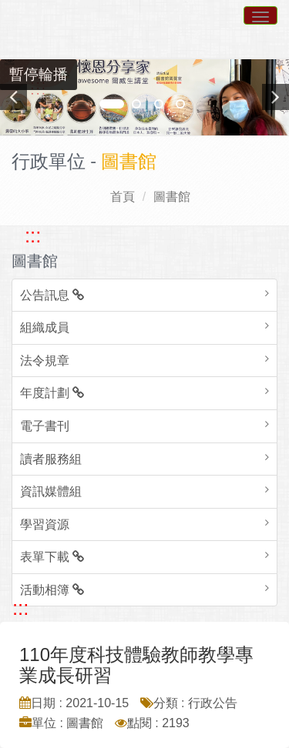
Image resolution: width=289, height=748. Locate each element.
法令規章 (44, 360)
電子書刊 (44, 425)
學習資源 (44, 524)
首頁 (122, 196)
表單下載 (52, 556)
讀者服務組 (51, 459)
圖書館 (171, 196)
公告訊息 (52, 295)
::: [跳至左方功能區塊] (33, 235)
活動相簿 (52, 589)
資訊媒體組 (51, 491)
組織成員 (44, 327)
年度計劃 (52, 392)
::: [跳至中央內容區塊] (20, 608)
